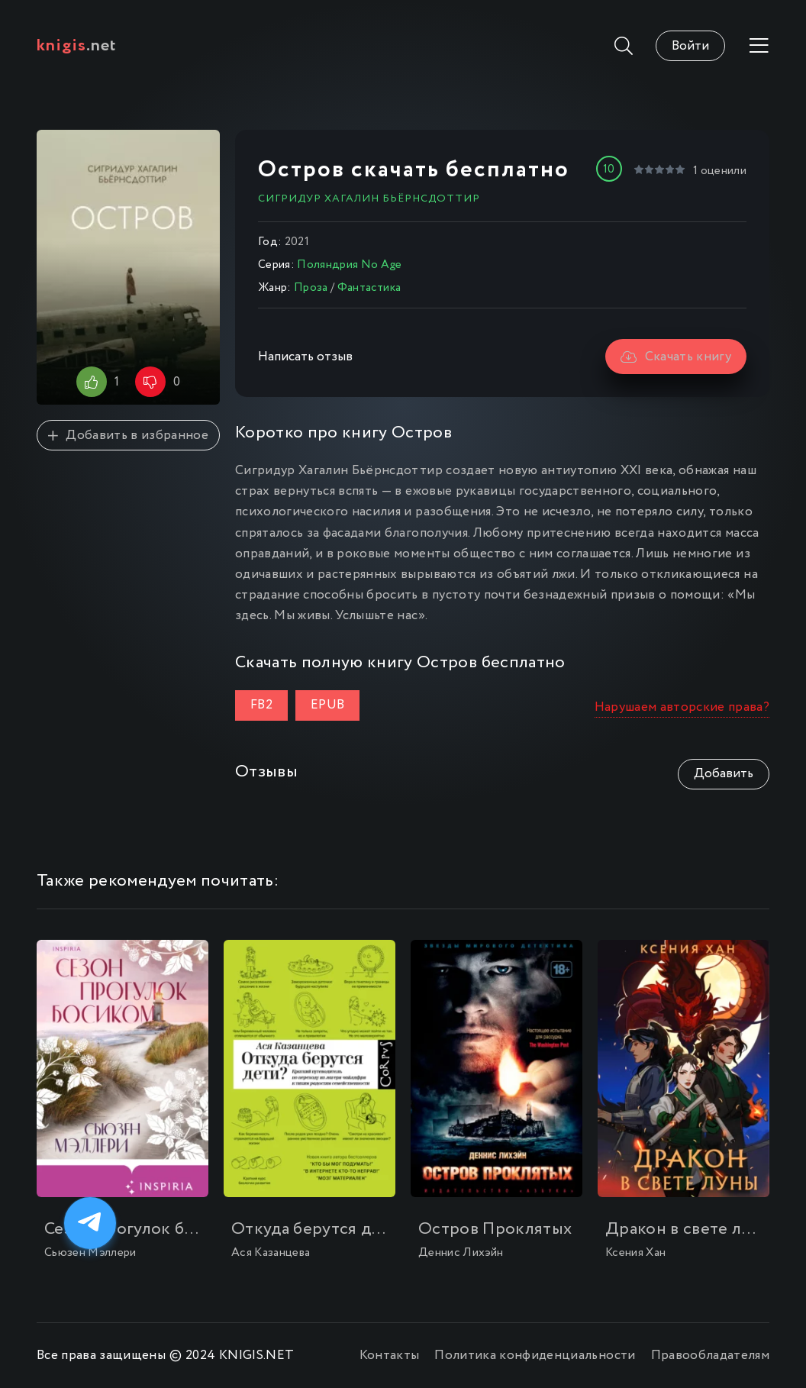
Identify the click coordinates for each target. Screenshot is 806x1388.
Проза (311, 287)
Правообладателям (710, 1355)
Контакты (389, 1355)
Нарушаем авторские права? (682, 707)
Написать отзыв (305, 356)
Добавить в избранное (128, 435)
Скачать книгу (676, 356)
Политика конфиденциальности (534, 1355)
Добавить (723, 773)
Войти (690, 46)
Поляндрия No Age (349, 265)
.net (77, 46)
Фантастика (369, 287)
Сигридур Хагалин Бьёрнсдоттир (369, 198)
